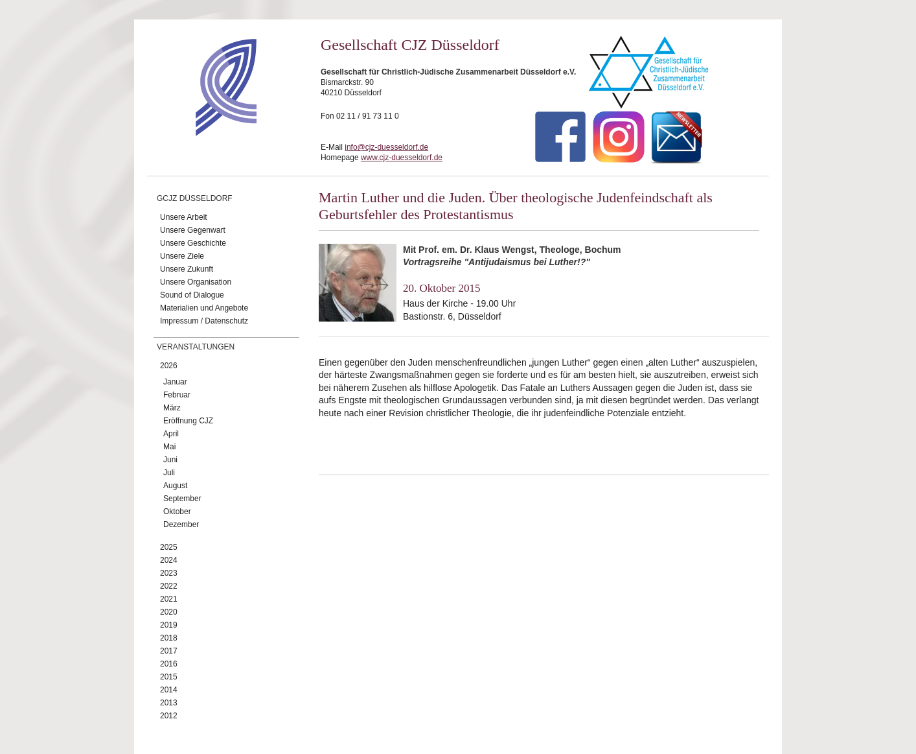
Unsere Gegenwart (192, 230)
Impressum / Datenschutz (204, 320)
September (182, 498)
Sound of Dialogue (192, 295)
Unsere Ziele (182, 256)
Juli (169, 472)
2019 (168, 625)
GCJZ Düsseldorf (195, 198)
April (171, 433)
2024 (168, 560)
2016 (168, 663)
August (175, 485)
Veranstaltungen (196, 346)
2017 (168, 650)
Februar (176, 394)
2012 (168, 715)
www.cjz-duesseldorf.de (401, 157)
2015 (168, 676)
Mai (169, 446)
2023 (168, 573)
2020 (168, 612)
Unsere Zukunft (186, 269)
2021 (168, 599)
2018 (168, 637)
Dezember (181, 524)
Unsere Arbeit (183, 217)
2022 (168, 586)
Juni (170, 459)
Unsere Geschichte (193, 243)
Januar (175, 381)
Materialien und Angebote (204, 307)
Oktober (177, 511)
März (172, 407)
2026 (168, 365)
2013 (168, 702)
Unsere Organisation (195, 282)
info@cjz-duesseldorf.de (386, 147)
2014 (168, 689)
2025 (168, 547)
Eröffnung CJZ (188, 420)
